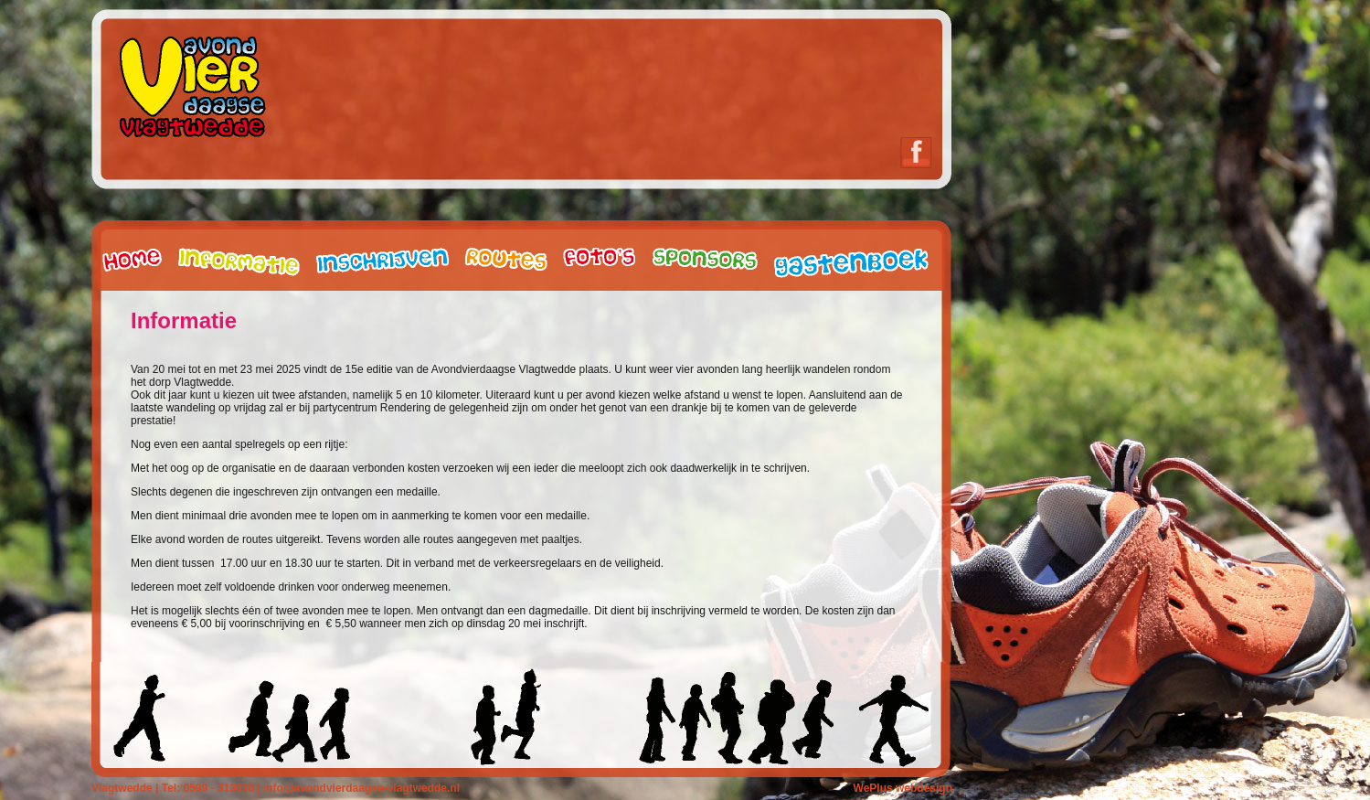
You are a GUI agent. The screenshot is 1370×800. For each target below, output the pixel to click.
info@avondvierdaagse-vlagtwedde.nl (360, 788)
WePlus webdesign (903, 788)
